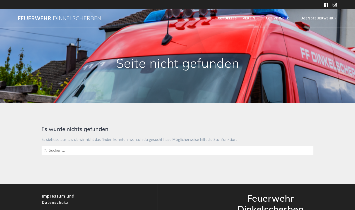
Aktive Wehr (277, 18)
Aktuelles (227, 18)
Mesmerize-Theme (278, 189)
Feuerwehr (59, 18)
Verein (249, 18)
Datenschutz (52, 180)
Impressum (51, 174)
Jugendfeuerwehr (316, 18)
